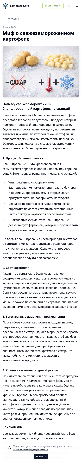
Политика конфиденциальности (30, 449)
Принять (41, 456)
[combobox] (52, 6)
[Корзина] (69, 6)
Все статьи (11, 19)
